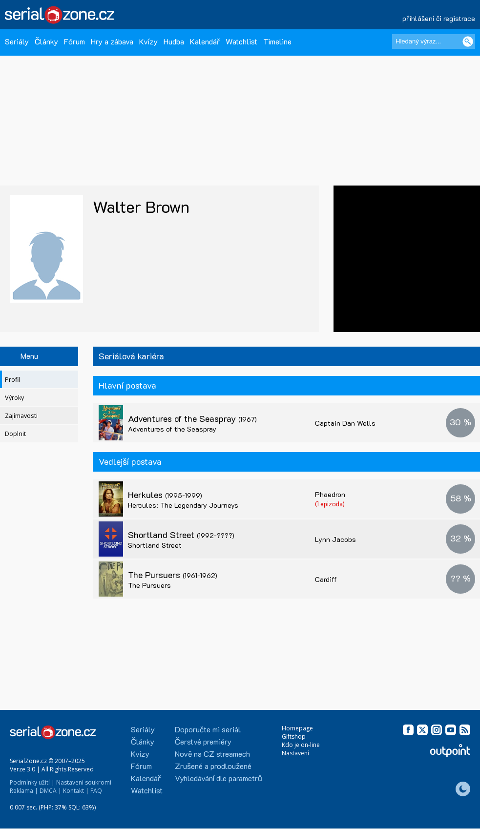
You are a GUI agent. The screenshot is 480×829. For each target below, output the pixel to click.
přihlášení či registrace (438, 18)
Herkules (165, 494)
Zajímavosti (21, 416)
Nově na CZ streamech (212, 753)
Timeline (277, 41)
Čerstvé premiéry (203, 741)
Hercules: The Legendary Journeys (183, 505)
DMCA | (51, 791)
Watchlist (241, 41)
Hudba (174, 41)
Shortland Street (181, 534)
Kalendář (205, 41)
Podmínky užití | (32, 782)
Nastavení (295, 753)
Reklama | (24, 791)
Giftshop (294, 736)
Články (46, 41)
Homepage (297, 728)
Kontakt (73, 791)
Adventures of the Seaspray (192, 418)
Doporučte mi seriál (208, 729)
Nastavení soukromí (83, 782)
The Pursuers (172, 574)
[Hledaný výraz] (433, 41)
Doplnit (15, 434)
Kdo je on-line (301, 745)
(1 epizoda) (330, 503)
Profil (12, 379)
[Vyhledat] (467, 41)
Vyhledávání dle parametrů (218, 778)
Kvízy (148, 41)
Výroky (14, 398)
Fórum (74, 41)
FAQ (96, 791)
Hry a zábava (112, 41)
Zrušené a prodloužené (213, 766)
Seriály (17, 41)
